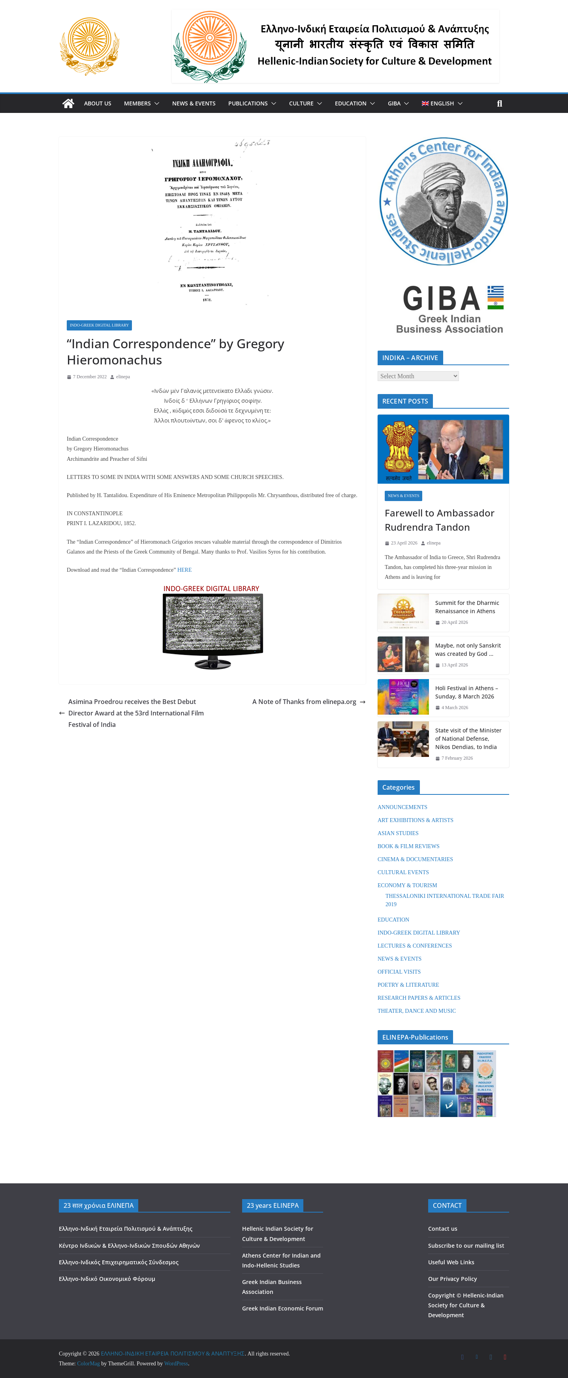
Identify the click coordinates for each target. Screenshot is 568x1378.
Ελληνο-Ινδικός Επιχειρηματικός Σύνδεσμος (119, 1262)
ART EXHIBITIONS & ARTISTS (415, 820)
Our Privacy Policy (452, 1278)
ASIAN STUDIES (398, 833)
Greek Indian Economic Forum (282, 1308)
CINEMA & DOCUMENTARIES (415, 859)
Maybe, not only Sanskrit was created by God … (468, 649)
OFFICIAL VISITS (399, 972)
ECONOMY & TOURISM (407, 885)
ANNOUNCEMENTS (402, 807)
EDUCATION (351, 103)
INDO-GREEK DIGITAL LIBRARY (99, 325)
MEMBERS (137, 103)
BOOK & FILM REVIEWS (409, 846)
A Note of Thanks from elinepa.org (309, 701)
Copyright (441, 1295)
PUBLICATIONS (248, 103)
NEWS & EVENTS (194, 103)
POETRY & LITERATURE (408, 985)
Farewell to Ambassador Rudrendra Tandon (440, 519)
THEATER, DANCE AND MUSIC (417, 1011)
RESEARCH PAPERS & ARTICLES (419, 998)
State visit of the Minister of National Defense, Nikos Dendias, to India (468, 739)
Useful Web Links (451, 1262)
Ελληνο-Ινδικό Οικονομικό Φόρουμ (107, 1278)
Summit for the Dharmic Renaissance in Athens (467, 607)
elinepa (123, 376)
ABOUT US (97, 103)
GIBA (394, 103)
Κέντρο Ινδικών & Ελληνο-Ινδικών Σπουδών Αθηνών (129, 1245)
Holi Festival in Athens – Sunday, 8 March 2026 (466, 692)
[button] (155, 103)
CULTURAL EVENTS (403, 872)
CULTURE (301, 103)
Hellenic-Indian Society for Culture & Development (466, 1305)
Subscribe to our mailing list (466, 1245)
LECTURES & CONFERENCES (415, 946)
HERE (184, 570)
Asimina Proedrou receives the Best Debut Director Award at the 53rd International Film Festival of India (131, 713)
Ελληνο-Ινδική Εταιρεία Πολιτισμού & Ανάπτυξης (125, 1228)
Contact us (442, 1228)
